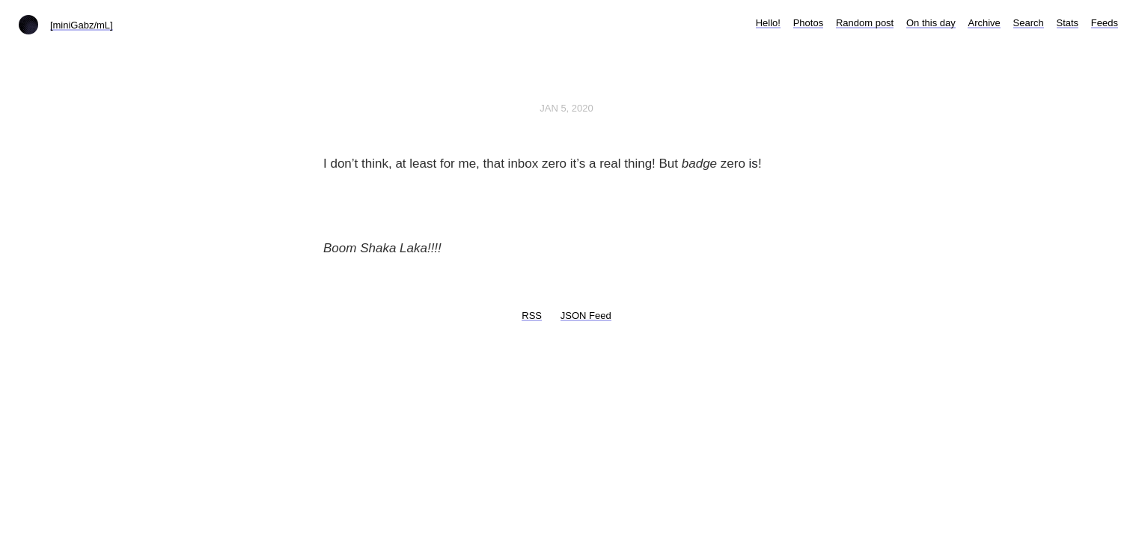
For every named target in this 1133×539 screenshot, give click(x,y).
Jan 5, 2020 (566, 108)
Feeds (1104, 22)
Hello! (768, 22)
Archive (984, 22)
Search (1028, 22)
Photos (808, 22)
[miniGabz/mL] (81, 25)
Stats (1068, 22)
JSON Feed (586, 315)
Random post (865, 22)
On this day (931, 22)
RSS (532, 315)
